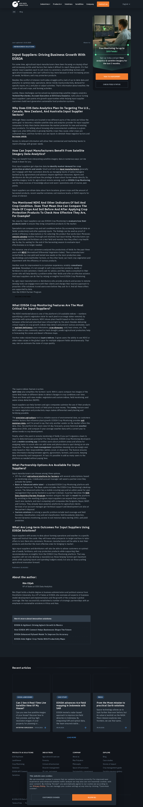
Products (56, 4)
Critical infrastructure (50, 764)
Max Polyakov (78, 760)
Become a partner (23, 297)
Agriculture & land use (51, 757)
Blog (105, 757)
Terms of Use (17, 803)
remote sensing (19, 237)
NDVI (24, 252)
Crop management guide (112, 768)
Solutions (68, 4)
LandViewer (16, 760)
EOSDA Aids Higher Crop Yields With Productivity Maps (39, 639)
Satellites (79, 4)
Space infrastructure (81, 768)
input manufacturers (69, 169)
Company (90, 4)
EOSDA (20, 4)
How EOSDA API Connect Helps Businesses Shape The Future (43, 630)
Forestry (45, 760)
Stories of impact (109, 764)
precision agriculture (26, 417)
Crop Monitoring (18, 764)
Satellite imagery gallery (112, 771)
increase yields (19, 136)
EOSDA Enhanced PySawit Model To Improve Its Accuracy (41, 634)
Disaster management (51, 768)
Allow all (94, 797)
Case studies (108, 760)
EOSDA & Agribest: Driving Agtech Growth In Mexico (38, 625)
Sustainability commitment (83, 771)
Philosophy (77, 764)
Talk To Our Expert (112, 77)
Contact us (103, 4)
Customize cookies (49, 797)
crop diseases (56, 327)
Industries (44, 4)
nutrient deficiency (24, 327)
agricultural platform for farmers (43, 476)
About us (76, 757)
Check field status (111, 84)
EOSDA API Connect (20, 771)
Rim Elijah (28, 583)
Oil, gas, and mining (49, 771)
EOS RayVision (17, 757)
